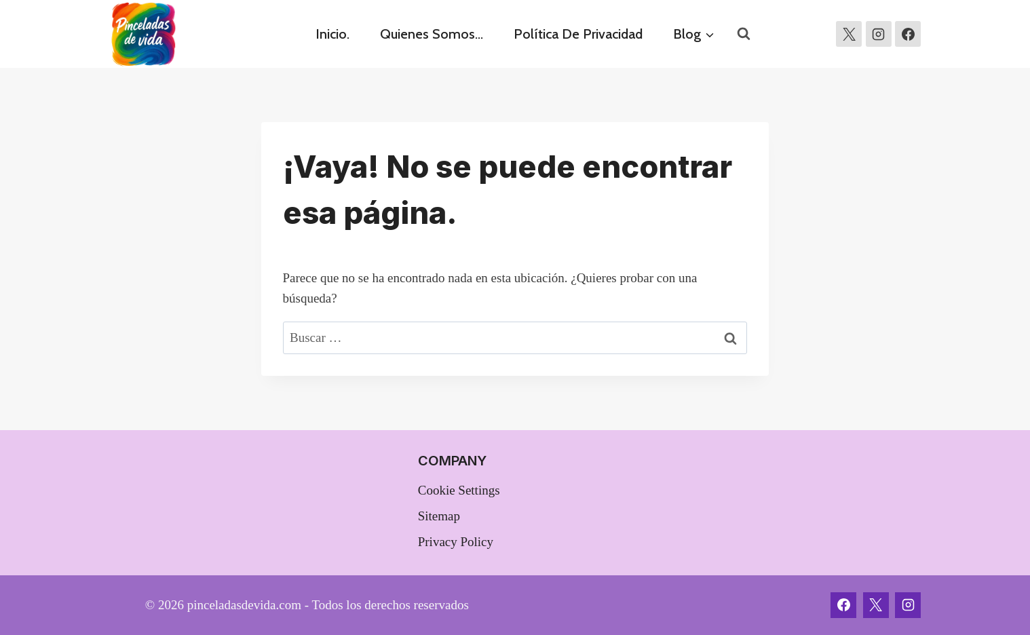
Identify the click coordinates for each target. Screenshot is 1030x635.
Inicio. (332, 34)
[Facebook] (843, 605)
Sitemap (439, 516)
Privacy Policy (455, 542)
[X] (849, 34)
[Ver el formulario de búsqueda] (743, 33)
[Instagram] (879, 34)
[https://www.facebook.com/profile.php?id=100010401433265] (908, 34)
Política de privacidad (578, 34)
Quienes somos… (431, 34)
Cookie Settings (459, 490)
